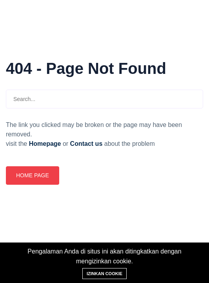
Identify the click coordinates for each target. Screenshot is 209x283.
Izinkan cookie (104, 273)
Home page (32, 175)
